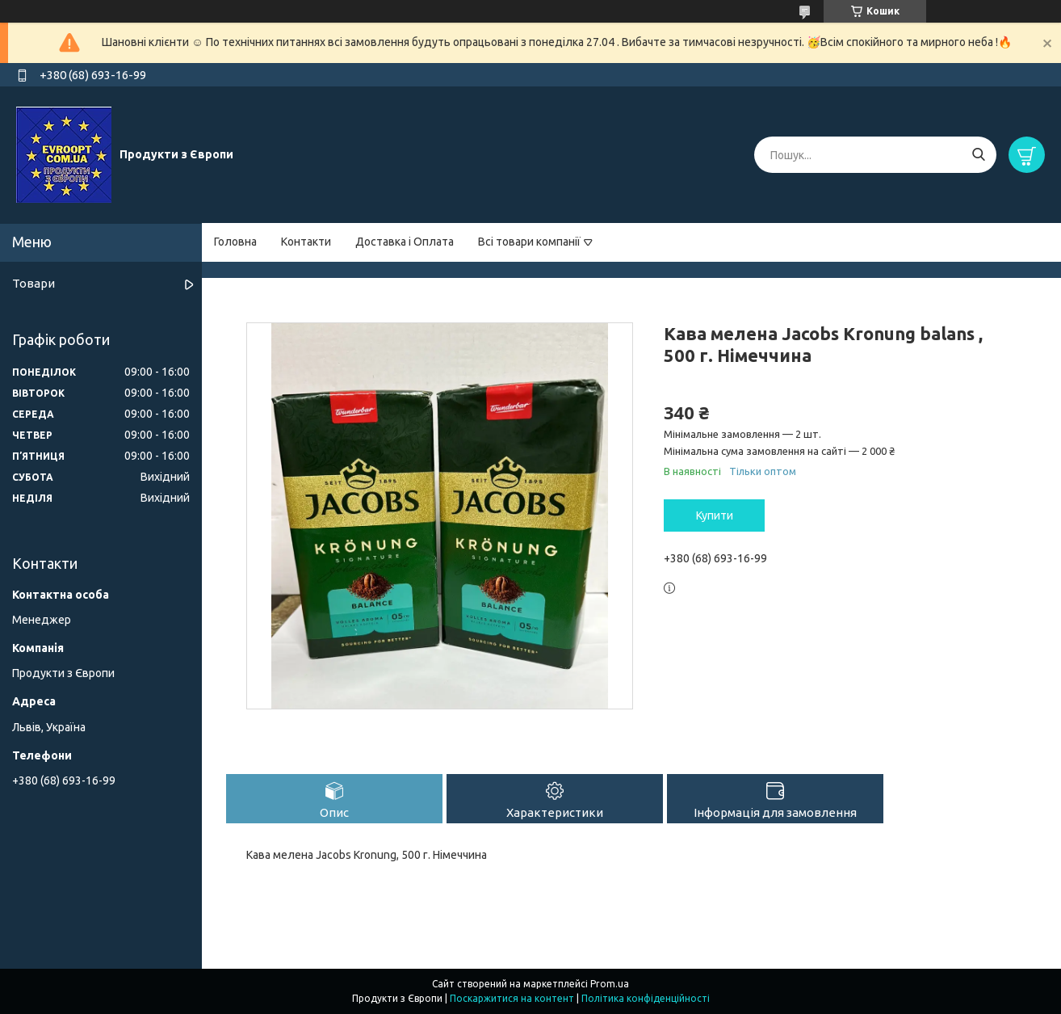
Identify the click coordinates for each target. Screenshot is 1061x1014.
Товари (33, 283)
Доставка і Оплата (404, 241)
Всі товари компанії (529, 241)
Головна (235, 241)
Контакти (306, 241)
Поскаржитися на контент (512, 998)
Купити (714, 515)
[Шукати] (978, 155)
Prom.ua (609, 983)
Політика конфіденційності (645, 998)
